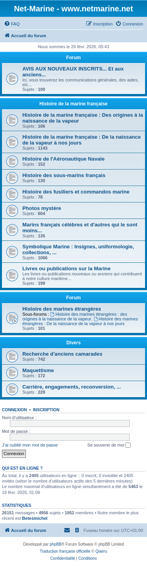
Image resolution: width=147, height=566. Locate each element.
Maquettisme (38, 370)
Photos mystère (41, 208)
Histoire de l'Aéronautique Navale (63, 159)
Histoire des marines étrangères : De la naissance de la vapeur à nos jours (80, 321)
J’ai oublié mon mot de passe (30, 445)
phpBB (56, 544)
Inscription (46, 409)
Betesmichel (34, 518)
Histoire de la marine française (73, 104)
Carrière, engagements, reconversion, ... (71, 387)
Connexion (14, 409)
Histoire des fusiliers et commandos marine (75, 192)
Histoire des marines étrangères (61, 309)
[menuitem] (12, 24)
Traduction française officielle (65, 551)
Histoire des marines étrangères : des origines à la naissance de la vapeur (74, 316)
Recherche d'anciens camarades (62, 354)
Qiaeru (101, 551)
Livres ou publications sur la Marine (66, 268)
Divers (73, 342)
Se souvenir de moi (109, 445)
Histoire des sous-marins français (63, 175)
